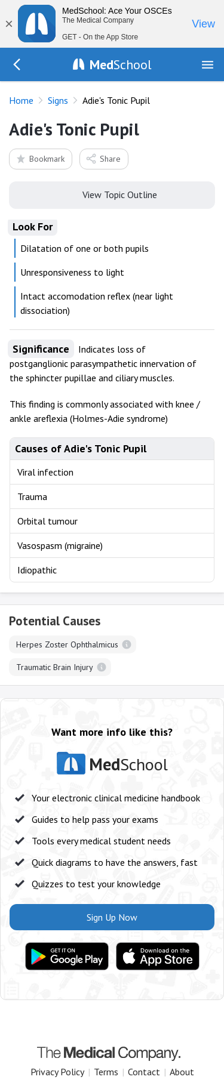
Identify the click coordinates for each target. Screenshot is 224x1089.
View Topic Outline (112, 193)
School (121, 64)
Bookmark (40, 158)
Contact (144, 1072)
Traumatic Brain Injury (54, 667)
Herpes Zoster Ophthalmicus (67, 644)
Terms (106, 1072)
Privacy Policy (57, 1072)
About (182, 1072)
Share (103, 158)
